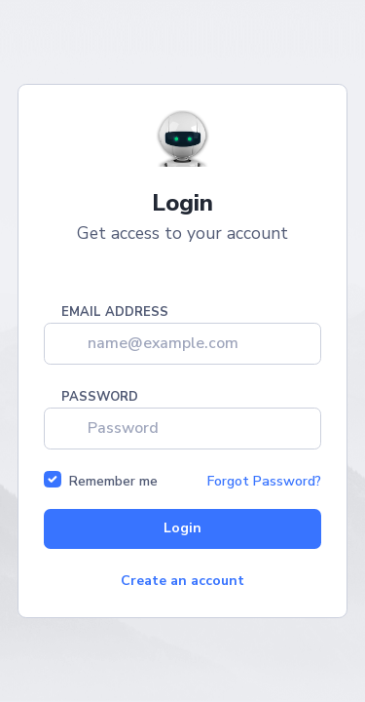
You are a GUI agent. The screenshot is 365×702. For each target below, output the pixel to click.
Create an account (182, 580)
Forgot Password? (264, 481)
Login (182, 528)
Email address (114, 313)
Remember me (113, 481)
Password (99, 398)
